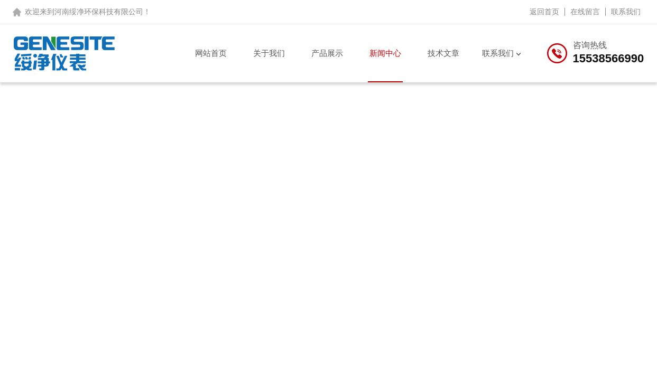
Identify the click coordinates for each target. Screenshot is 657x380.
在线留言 (585, 11)
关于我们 (269, 53)
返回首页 (544, 11)
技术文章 (443, 53)
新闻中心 (385, 53)
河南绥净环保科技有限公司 (98, 11)
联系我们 (626, 11)
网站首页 (211, 53)
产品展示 (327, 53)
